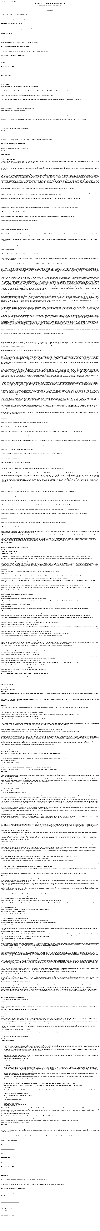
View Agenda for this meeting (8, 1)
